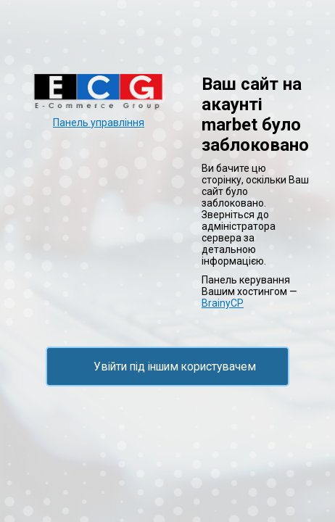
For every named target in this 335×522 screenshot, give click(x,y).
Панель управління (98, 122)
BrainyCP (223, 303)
